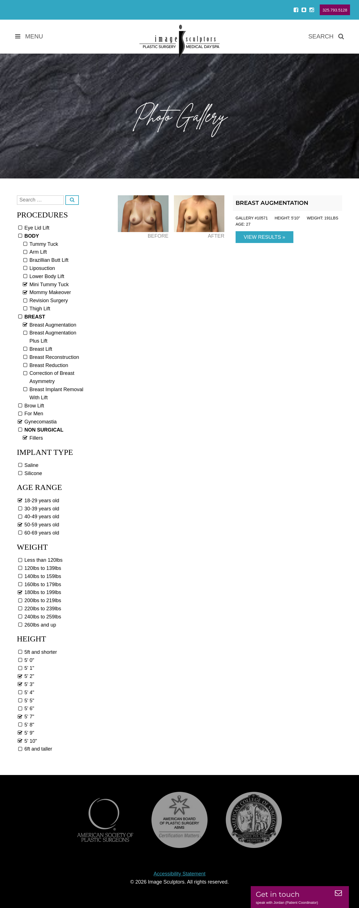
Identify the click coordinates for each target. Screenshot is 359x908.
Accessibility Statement (179, 874)
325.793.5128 (335, 10)
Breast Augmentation (272, 203)
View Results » (264, 237)
